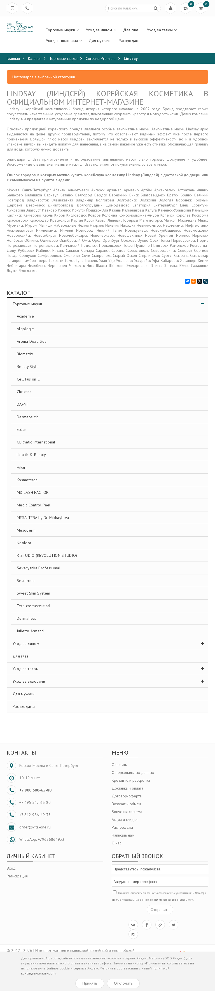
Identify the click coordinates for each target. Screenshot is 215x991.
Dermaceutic (27, 416)
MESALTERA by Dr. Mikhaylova (43, 517)
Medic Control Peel (33, 505)
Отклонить (123, 983)
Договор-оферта (127, 796)
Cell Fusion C (28, 379)
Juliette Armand (30, 630)
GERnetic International (36, 442)
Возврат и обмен (126, 803)
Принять (89, 983)
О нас (116, 843)
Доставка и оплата (127, 788)
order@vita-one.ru (35, 827)
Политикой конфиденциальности (173, 899)
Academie (25, 316)
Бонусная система (127, 811)
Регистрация (17, 876)
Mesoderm (26, 530)
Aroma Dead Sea (31, 341)
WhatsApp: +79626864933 (41, 839)
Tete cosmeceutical (33, 605)
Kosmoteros (27, 479)
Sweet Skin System (33, 593)
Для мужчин (23, 693)
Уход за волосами (110, 681)
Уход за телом (110, 669)
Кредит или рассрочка (131, 780)
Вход (11, 868)
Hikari (22, 467)
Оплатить (119, 764)
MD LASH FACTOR (32, 492)
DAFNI (22, 404)
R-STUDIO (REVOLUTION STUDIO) (47, 555)
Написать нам (123, 835)
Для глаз (20, 656)
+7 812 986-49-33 (35, 814)
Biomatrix (25, 353)
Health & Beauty (31, 454)
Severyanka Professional (38, 567)
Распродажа (24, 706)
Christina (24, 391)
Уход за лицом (110, 643)
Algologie (25, 328)
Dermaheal (26, 618)
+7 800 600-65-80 (35, 790)
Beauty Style (28, 366)
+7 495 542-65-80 (35, 802)
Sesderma (25, 580)
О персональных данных (133, 772)
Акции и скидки (124, 819)
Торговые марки (110, 304)
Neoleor (24, 542)
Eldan (22, 429)
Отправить (160, 910)
